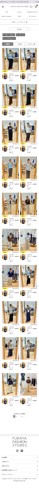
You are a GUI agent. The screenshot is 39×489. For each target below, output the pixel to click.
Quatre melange (6, 16)
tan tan (19, 12)
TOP (6, 12)
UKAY (19, 16)
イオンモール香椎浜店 (14, 76)
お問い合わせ (5, 466)
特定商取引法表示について (9, 470)
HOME (13, 22)
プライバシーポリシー (8, 474)
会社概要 (4, 457)
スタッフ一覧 (31, 44)
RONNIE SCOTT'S (32, 12)
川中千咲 (11, 74)
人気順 (19, 44)
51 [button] (22, 416)
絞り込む (19, 29)
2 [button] (16, 416)
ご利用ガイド (5, 461)
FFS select (32, 16)
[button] (25, 416)
